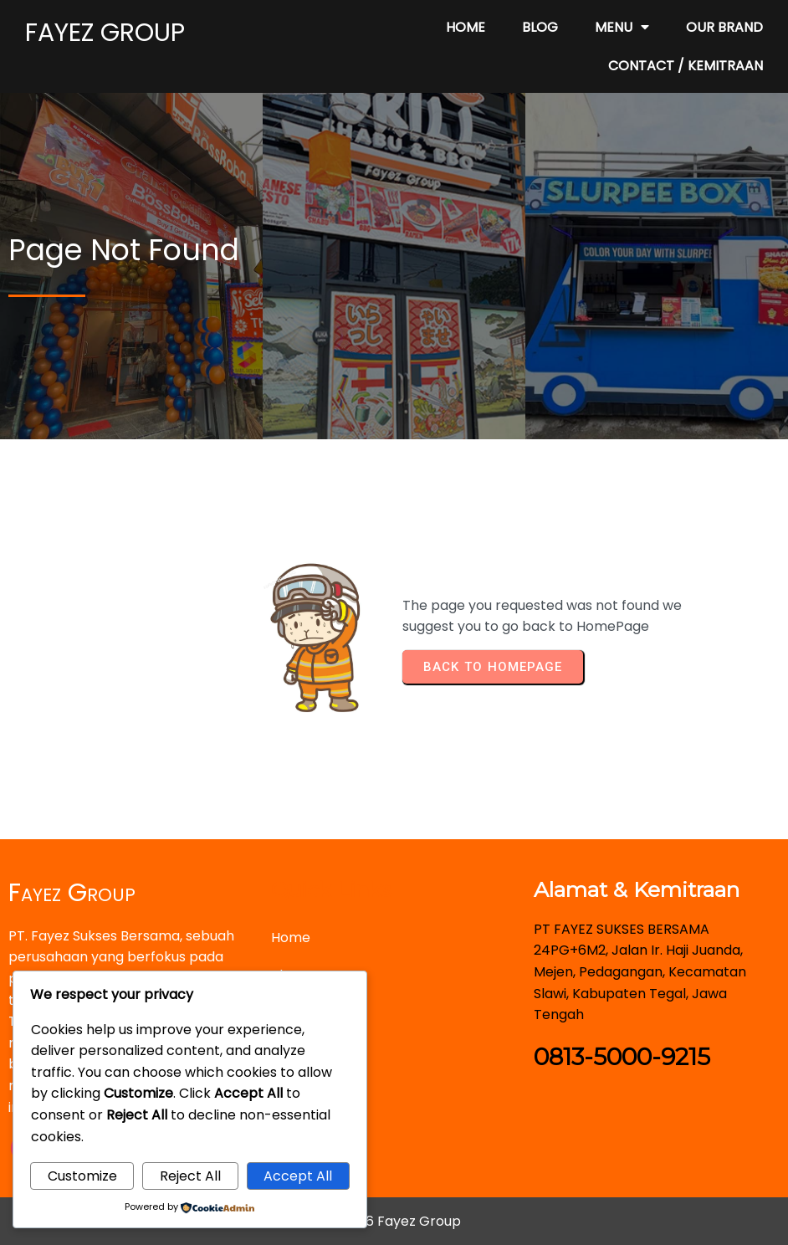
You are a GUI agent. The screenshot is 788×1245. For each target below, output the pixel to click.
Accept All (298, 1176)
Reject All (190, 1176)
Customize (82, 1176)
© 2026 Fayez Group (394, 1221)
